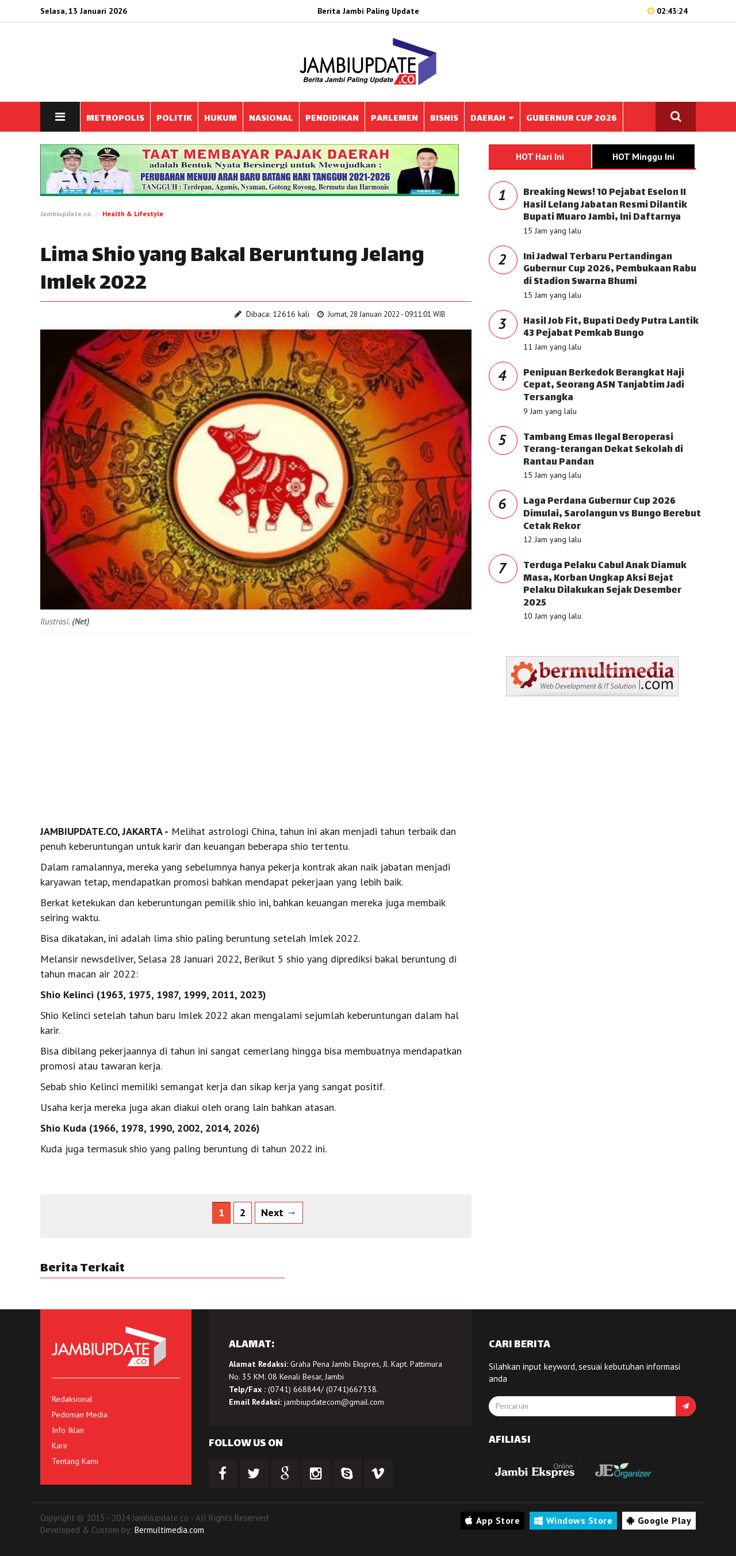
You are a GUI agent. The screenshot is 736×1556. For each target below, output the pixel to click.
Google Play (659, 1520)
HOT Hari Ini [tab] (540, 156)
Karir (60, 1445)
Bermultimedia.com (169, 1529)
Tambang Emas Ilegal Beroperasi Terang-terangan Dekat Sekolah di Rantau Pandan (603, 450)
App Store (492, 1520)
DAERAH (492, 119)
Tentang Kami (75, 1461)
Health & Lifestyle (132, 213)
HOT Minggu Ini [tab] (643, 156)
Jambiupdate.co (65, 213)
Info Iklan (68, 1430)
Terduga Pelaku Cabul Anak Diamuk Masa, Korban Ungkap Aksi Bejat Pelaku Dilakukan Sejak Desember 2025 (605, 585)
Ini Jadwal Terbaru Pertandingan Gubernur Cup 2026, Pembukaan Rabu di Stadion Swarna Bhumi (609, 269)
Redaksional (72, 1399)
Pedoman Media (80, 1414)
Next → (279, 1212)
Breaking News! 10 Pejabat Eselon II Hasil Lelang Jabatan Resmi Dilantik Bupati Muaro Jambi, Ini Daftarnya (605, 205)
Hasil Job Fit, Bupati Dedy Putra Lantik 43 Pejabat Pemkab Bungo (611, 328)
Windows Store (573, 1520)
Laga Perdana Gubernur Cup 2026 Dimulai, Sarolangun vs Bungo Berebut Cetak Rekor (612, 514)
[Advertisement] (255, 726)
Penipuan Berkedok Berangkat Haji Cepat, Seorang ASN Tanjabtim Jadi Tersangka (603, 386)
